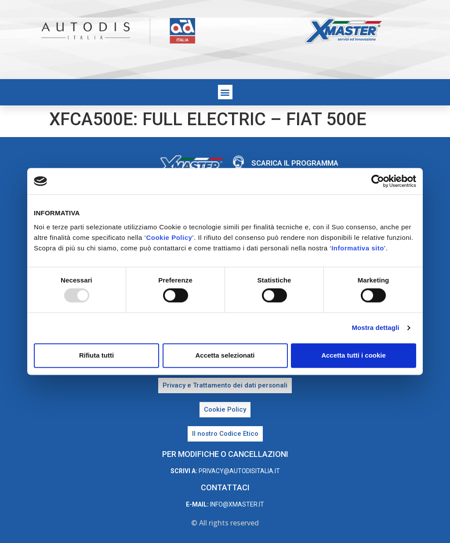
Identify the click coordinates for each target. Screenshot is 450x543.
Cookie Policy (169, 237)
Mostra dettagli (375, 328)
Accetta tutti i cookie (353, 355)
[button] (225, 92)
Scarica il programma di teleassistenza (294, 167)
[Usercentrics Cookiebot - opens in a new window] (377, 181)
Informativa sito (357, 248)
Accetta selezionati (224, 355)
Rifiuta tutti (96, 355)
